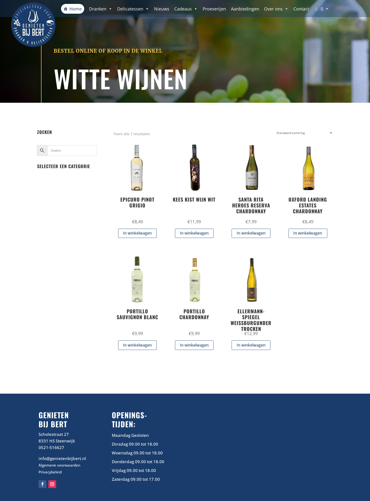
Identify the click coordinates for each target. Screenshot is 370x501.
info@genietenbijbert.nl (62, 458)
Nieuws (161, 9)
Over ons (276, 9)
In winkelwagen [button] (137, 233)
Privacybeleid (50, 472)
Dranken (100, 9)
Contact (301, 9)
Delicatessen (133, 9)
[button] (321, 9)
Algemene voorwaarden (59, 465)
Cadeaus (186, 9)
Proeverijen (214, 9)
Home (75, 9)
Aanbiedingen (245, 9)
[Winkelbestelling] (303, 133)
